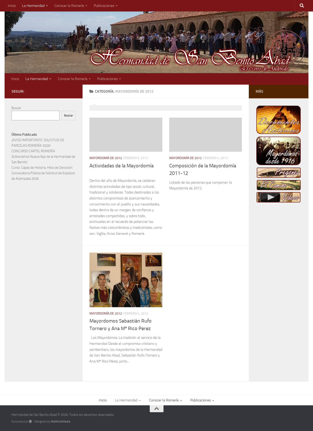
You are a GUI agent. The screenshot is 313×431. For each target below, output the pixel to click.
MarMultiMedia (60, 421)
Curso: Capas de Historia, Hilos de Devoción (41, 168)
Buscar (16, 108)
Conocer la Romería (69, 5)
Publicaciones (104, 5)
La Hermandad (33, 5)
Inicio (12, 5)
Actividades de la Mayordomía (121, 166)
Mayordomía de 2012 (105, 158)
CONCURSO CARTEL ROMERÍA (33, 151)
